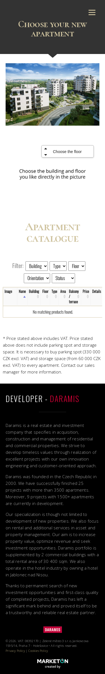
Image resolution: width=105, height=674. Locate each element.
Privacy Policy (15, 651)
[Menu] (92, 12)
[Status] (63, 278)
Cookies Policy (38, 651)
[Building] (36, 266)
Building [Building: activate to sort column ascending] (34, 291)
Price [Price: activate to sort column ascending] (86, 291)
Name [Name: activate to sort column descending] (22, 291)
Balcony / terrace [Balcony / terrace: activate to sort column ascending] (74, 296)
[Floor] (76, 266)
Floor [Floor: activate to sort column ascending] (45, 291)
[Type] (58, 266)
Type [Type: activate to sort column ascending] (54, 291)
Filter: (18, 265)
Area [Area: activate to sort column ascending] (63, 291)
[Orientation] (37, 278)
